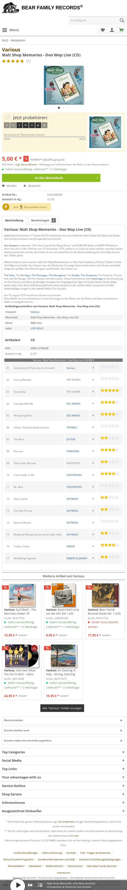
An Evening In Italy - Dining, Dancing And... (61, 672)
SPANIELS (72, 427)
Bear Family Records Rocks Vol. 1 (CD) (104, 611)
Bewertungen (43, 220)
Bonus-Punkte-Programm (19, 859)
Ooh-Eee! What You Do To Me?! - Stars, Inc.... (19, 672)
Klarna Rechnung (52, 853)
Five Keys (25, 275)
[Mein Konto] (112, 30)
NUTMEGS (72, 498)
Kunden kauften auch (16, 730)
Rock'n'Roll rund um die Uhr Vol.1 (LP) (62, 611)
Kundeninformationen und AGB (56, 859)
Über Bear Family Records (101, 866)
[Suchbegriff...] (97, 20)
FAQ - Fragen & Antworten (95, 853)
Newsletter (35, 866)
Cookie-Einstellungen (26, 853)
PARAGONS (73, 451)
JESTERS (71, 439)
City (12, 265)
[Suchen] (122, 20)
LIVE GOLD (37, 328)
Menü (10, 29)
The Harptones (89, 275)
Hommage (97, 278)
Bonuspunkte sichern (35, 207)
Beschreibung (14, 220)
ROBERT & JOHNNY (77, 558)
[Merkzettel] (102, 30)
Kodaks (76, 275)
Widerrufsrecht (54, 866)
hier (76, 835)
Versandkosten (66, 821)
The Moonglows (57, 275)
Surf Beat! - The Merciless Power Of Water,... (20, 612)
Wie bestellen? (16, 866)
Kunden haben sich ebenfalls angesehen (28, 740)
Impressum (63, 872)
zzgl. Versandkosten (26, 164)
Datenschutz (75, 866)
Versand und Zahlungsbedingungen (100, 859)
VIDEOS (71, 546)
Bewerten (32, 186)
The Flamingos (39, 275)
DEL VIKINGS (73, 403)
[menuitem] (10, 30)
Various (11, 49)
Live (7, 235)
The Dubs (9, 275)
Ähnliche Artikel (13, 720)
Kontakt (71, 853)
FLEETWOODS (74, 475)
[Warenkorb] (121, 30)
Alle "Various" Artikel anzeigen (62, 708)
